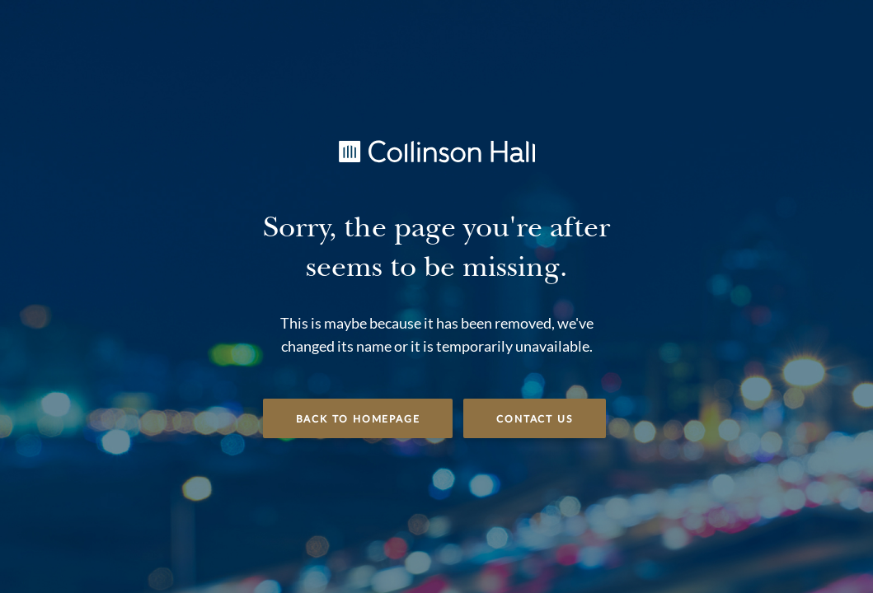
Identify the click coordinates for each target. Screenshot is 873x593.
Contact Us (534, 419)
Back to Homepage (358, 419)
